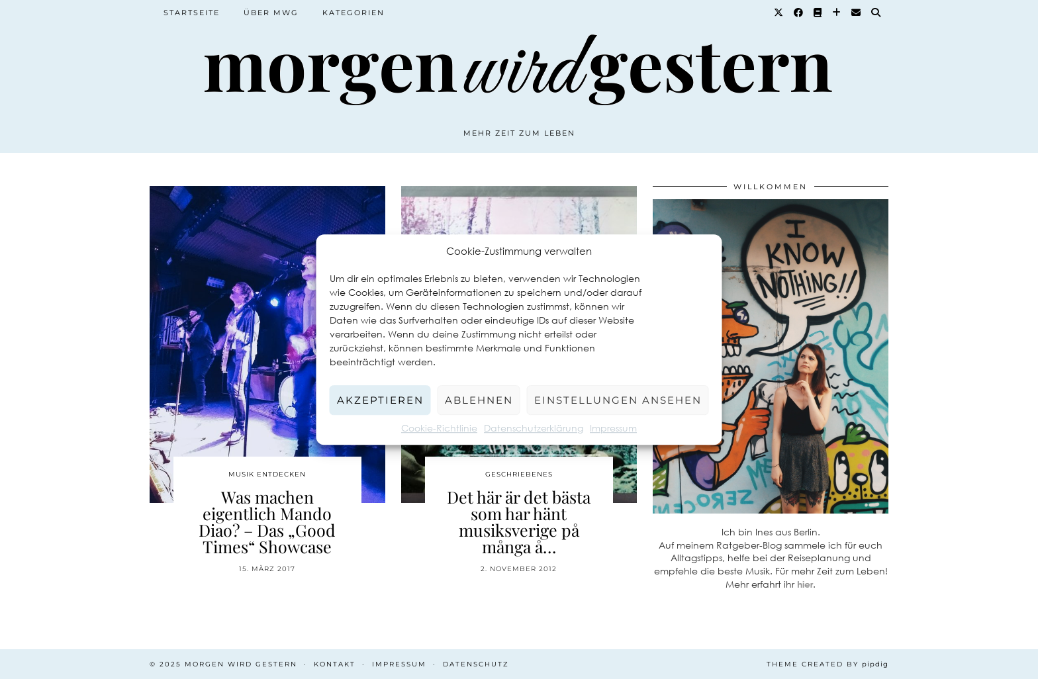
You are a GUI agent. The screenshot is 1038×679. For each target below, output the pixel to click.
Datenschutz (476, 664)
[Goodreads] (818, 12)
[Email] (856, 12)
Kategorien (353, 12)
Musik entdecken (267, 474)
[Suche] (876, 12)
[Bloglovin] (837, 12)
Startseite (192, 12)
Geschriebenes (519, 474)
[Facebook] (799, 12)
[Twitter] (779, 12)
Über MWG (271, 12)
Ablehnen (479, 400)
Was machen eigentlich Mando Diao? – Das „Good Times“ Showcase (267, 521)
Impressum (613, 427)
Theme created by (827, 664)
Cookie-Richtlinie (439, 427)
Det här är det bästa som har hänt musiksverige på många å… (518, 521)
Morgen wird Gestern (241, 664)
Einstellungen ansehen (618, 400)
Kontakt (334, 664)
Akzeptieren (380, 400)
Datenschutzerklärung (533, 427)
